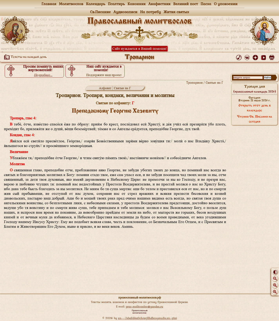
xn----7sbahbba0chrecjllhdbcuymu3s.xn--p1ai (147, 318)
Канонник (137, 4)
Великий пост (185, 4)
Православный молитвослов (139, 21)
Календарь (95, 4)
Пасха (206, 4)
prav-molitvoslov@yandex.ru (144, 306)
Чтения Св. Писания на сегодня (254, 119)
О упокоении (225, 4)
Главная (49, 4)
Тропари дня (254, 89)
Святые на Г (122, 88)
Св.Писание (100, 12)
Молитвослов (71, 4)
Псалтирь (116, 4)
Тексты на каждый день (25, 57)
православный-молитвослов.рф (139, 297)
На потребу (150, 12)
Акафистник (159, 4)
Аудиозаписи (125, 12)
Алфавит (105, 88)
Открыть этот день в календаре (254, 108)
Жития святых (176, 12)
